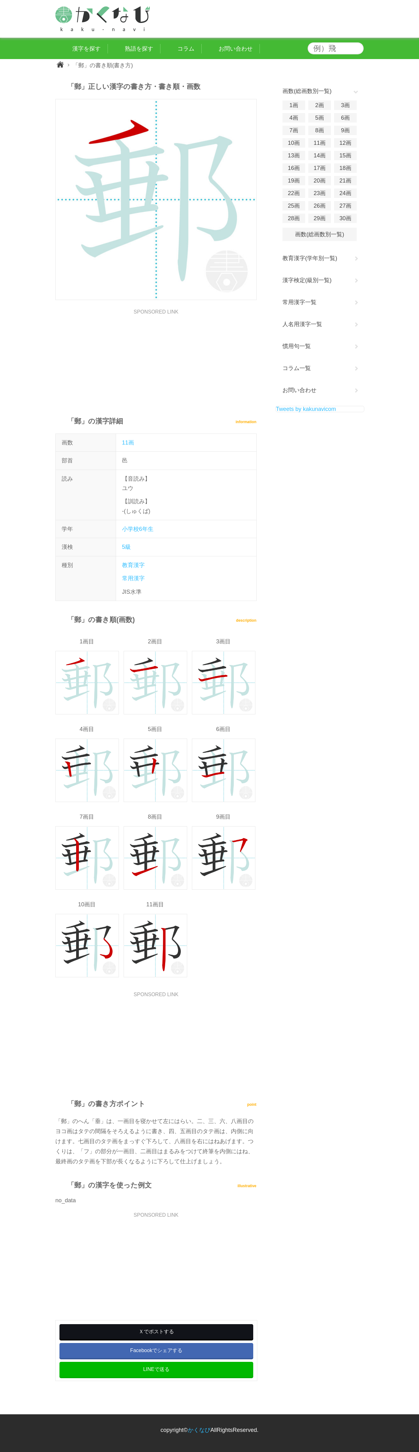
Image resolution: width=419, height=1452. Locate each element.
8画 (319, 130)
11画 (128, 442)
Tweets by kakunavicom (306, 409)
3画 (345, 105)
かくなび (199, 1430)
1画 (293, 105)
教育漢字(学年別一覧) (309, 258)
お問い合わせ (299, 390)
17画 (320, 168)
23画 (320, 193)
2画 (319, 105)
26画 (320, 206)
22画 (294, 193)
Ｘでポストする (156, 1331)
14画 (320, 155)
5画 (319, 118)
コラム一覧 (296, 368)
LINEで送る (156, 1369)
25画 (294, 206)
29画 (320, 218)
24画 (345, 193)
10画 (294, 143)
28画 (294, 218)
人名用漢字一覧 (302, 324)
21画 (345, 180)
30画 (345, 218)
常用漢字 (133, 578)
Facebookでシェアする (156, 1350)
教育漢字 (133, 565)
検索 (357, 48)
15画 (345, 155)
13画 (294, 155)
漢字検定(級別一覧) (307, 280)
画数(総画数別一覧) (319, 234)
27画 (345, 206)
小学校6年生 (138, 529)
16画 (294, 168)
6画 (345, 118)
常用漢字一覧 (299, 302)
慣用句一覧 (296, 346)
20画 (320, 180)
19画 (294, 180)
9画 (345, 130)
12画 (345, 143)
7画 (293, 130)
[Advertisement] (156, 358)
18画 (345, 168)
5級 (126, 547)
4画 (293, 118)
